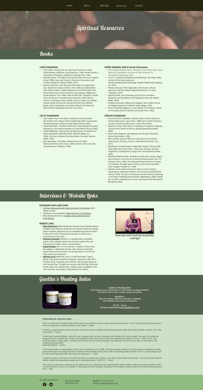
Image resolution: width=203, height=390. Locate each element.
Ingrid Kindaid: (49, 246)
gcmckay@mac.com (130, 307)
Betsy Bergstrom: (50, 226)
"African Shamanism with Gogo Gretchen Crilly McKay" (67, 208)
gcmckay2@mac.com (108, 383)
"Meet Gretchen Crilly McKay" (78, 213)
